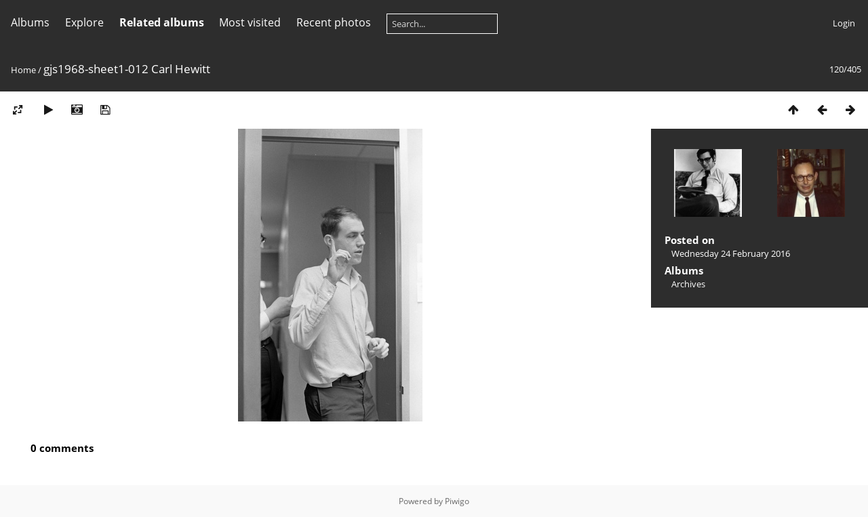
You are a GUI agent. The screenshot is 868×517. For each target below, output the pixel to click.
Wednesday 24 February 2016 (730, 253)
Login (844, 23)
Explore (84, 22)
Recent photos (333, 22)
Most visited (250, 22)
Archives (688, 284)
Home (23, 70)
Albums (30, 22)
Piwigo (457, 501)
